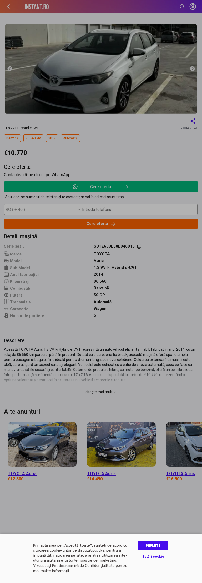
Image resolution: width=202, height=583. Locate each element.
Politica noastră (65, 565)
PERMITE (153, 545)
